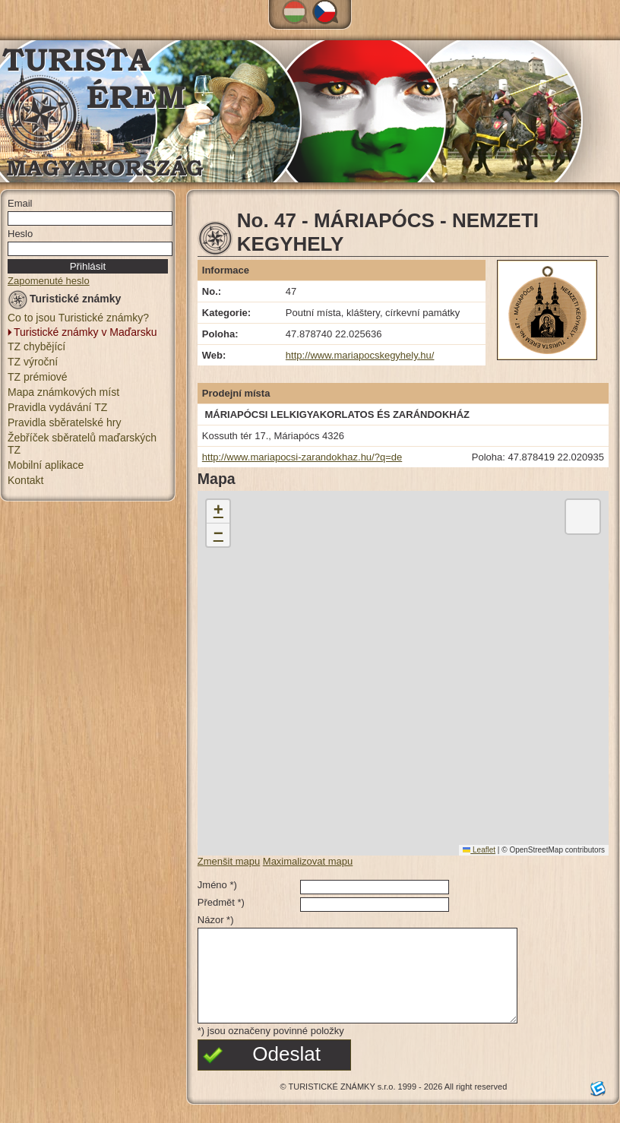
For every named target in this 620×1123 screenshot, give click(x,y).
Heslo (20, 233)
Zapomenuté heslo (49, 280)
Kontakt (25, 480)
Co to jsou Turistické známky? (78, 318)
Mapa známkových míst (63, 392)
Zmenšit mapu (229, 861)
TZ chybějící (36, 346)
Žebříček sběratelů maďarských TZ (82, 444)
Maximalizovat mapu (308, 861)
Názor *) (216, 919)
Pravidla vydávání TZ (57, 407)
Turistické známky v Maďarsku (85, 332)
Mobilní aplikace (46, 465)
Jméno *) (217, 884)
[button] (218, 512)
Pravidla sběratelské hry (64, 422)
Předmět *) (221, 902)
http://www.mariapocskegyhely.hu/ (360, 355)
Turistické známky (64, 301)
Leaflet (479, 850)
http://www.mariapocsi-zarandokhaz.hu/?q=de (302, 457)
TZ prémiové (38, 377)
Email (20, 203)
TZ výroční (33, 362)
